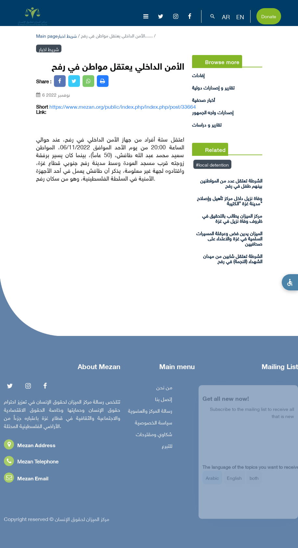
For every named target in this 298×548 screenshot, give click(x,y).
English (234, 480)
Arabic (212, 480)
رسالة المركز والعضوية (150, 411)
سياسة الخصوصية (153, 423)
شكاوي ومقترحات (154, 434)
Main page (47, 35)
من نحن (164, 388)
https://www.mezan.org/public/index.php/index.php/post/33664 (122, 106)
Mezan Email (26, 479)
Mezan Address (30, 446)
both (254, 480)
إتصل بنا (163, 399)
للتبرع (167, 446)
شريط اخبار (67, 35)
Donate (268, 16)
